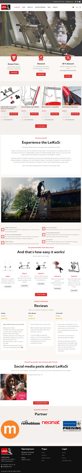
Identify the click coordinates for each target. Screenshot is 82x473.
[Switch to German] (73, 7)
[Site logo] (5, 7)
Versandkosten (8, 119)
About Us (44, 455)
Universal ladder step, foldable (30, 107)
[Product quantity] (5, 114)
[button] (13, 114)
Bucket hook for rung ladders (50, 107)
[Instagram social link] (77, 2)
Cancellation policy (66, 460)
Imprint (64, 452)
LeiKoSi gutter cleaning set (70, 107)
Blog (43, 460)
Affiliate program (46, 458)
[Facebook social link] (75, 2)
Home (43, 452)
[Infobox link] (58, 2)
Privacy (64, 458)
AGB (63, 455)
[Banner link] (10, 429)
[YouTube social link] (79, 2)
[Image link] (7, 451)
